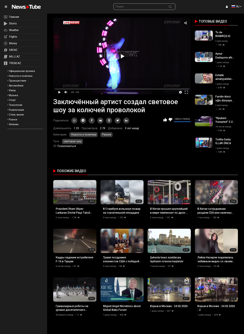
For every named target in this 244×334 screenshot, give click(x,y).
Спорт (12, 100)
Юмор (12, 90)
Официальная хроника (22, 71)
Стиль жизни (16, 114)
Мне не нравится (170, 119)
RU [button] (235, 6)
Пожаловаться (64, 146)
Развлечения (16, 109)
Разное (13, 119)
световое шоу (73, 141)
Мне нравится (165, 119)
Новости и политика (20, 75)
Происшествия (17, 80)
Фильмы (14, 124)
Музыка (13, 95)
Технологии (15, 104)
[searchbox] (139, 6)
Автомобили (16, 85)
